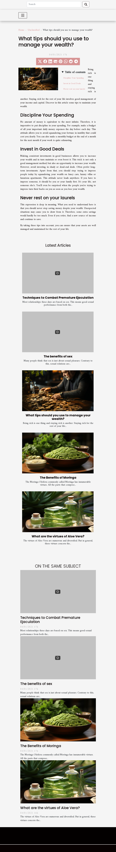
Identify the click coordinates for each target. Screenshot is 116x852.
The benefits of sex (58, 356)
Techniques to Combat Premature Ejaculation (58, 298)
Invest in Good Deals (72, 83)
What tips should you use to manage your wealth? (58, 417)
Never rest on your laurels (74, 89)
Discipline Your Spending (73, 78)
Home (21, 30)
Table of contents (75, 72)
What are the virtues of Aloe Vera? (58, 536)
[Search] (54, 4)
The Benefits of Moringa (58, 478)
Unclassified (33, 30)
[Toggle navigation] (22, 15)
